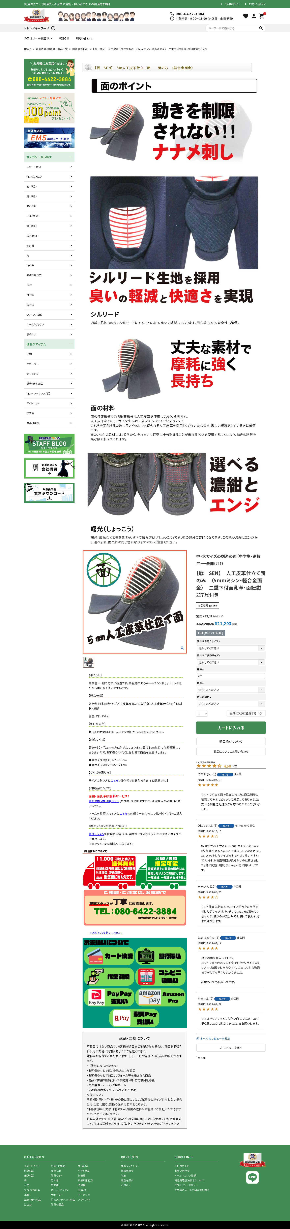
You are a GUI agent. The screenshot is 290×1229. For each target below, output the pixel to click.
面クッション (96, 834)
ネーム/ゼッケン (35, 324)
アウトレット (33, 403)
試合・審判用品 (35, 383)
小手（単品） (33, 216)
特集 (123, 1175)
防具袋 (30, 304)
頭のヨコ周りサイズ (209, 655)
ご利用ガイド (233, 4)
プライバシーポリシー (186, 1185)
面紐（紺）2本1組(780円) (105, 801)
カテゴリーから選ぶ (36, 38)
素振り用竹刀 (34, 275)
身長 (200, 669)
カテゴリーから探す (39, 157)
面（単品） (32, 186)
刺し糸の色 (204, 696)
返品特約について (231, 741)
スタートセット (34, 166)
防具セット (32, 235)
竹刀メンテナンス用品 (39, 393)
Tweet (200, 1058)
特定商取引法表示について (190, 1180)
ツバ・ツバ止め (34, 314)
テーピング (33, 373)
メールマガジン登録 (185, 1175)
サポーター (33, 363)
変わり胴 (31, 206)
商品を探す (127, 1180)
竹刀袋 (30, 294)
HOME (27, 49)
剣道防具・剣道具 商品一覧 (52, 49)
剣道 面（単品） (80, 49)
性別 (200, 682)
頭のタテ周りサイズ (209, 641)
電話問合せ (127, 1170)
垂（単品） (32, 225)
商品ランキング (129, 1165)
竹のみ (30, 265)
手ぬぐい (31, 334)
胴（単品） (32, 196)
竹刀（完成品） (34, 176)
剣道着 (30, 245)
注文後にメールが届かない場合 (192, 1190)
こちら (115, 780)
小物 (29, 354)
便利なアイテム (36, 344)
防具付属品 (33, 423)
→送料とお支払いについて (105, 933)
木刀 (29, 285)
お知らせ (63, 38)
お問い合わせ (257, 4)
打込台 (30, 413)
